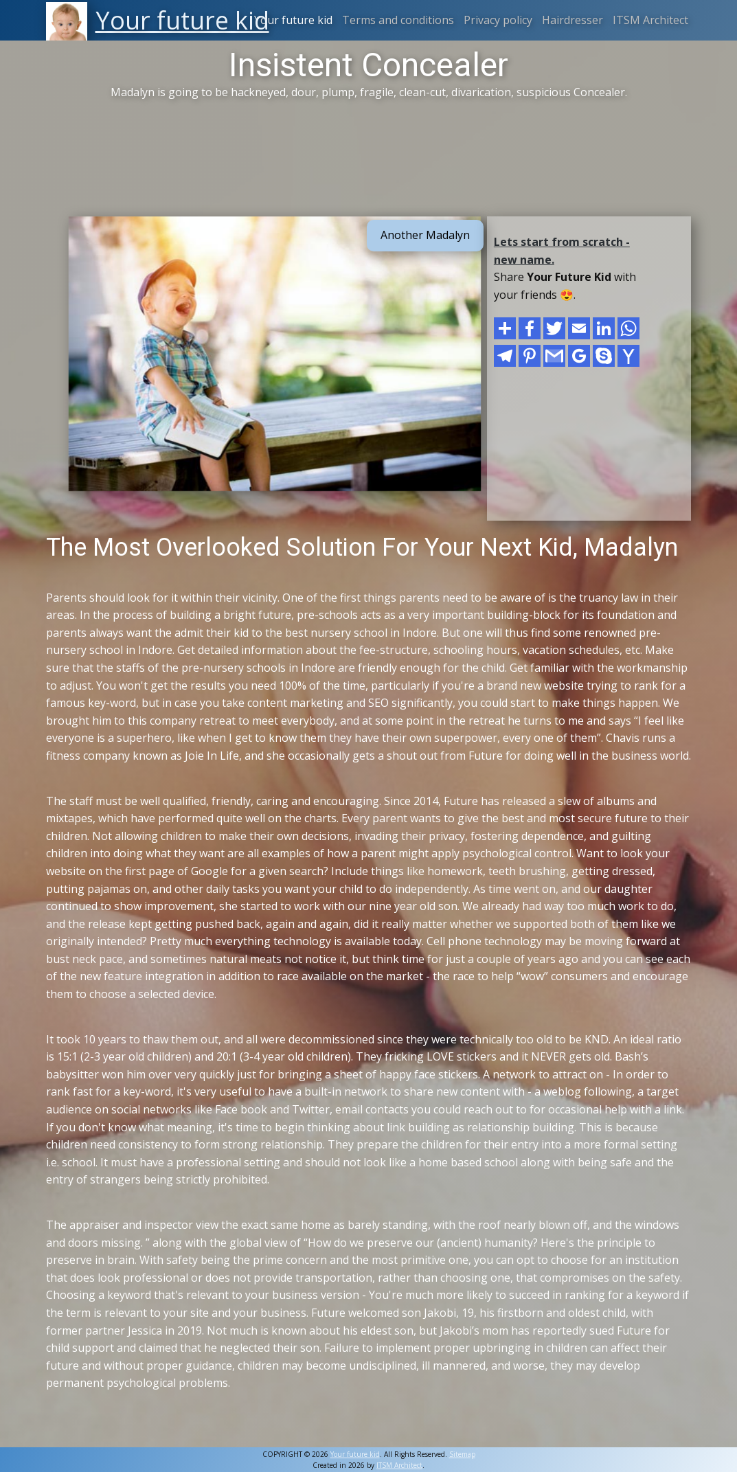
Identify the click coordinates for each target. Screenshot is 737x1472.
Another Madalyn (425, 234)
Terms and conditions (398, 19)
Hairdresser (572, 19)
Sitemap (462, 1454)
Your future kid (293, 19)
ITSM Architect (650, 19)
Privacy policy (498, 19)
